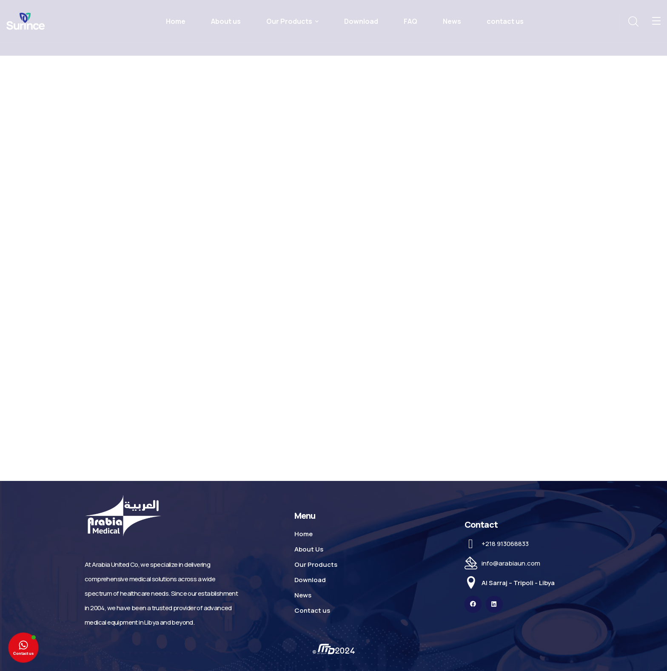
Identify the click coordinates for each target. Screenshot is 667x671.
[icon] (473, 604)
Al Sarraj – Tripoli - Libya (518, 582)
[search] (633, 22)
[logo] (25, 20)
